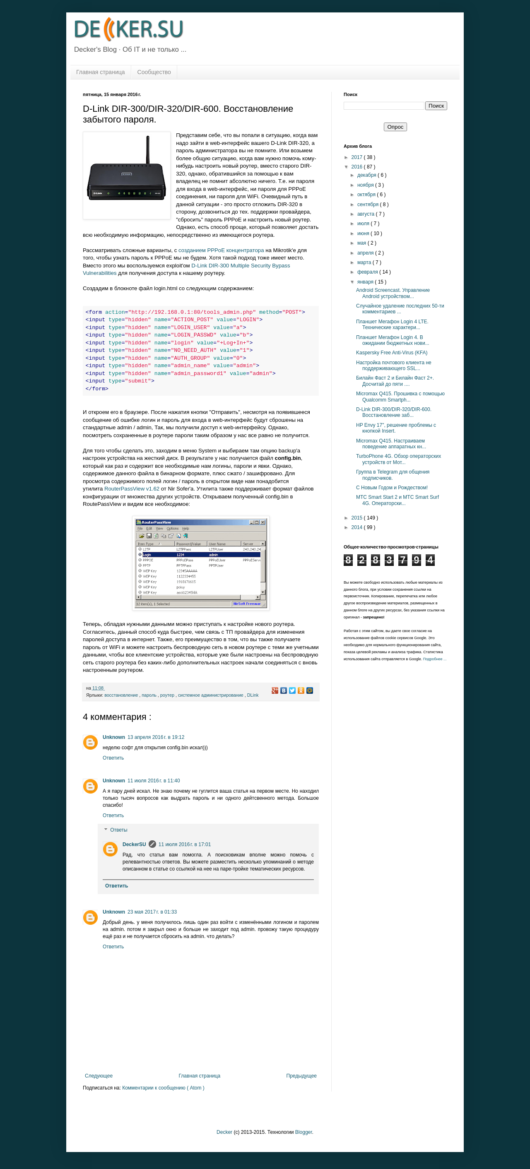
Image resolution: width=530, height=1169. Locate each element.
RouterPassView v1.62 (131, 489)
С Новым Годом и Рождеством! (392, 488)
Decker (224, 1132)
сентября (368, 204)
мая (362, 243)
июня (364, 233)
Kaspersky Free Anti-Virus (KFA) (392, 353)
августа (366, 214)
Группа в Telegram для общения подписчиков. (392, 475)
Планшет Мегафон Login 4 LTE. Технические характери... (392, 324)
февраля (368, 272)
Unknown (114, 737)
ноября (366, 185)
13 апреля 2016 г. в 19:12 (156, 737)
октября (367, 194)
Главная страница (100, 72)
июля (364, 223)
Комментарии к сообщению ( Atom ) (163, 1088)
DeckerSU (134, 844)
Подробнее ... (435, 659)
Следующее (99, 1076)
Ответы (118, 830)
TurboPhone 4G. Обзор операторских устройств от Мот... (398, 459)
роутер (168, 695)
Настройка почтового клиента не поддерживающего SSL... (393, 365)
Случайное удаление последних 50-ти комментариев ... (400, 309)
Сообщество (154, 72)
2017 (358, 157)
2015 (358, 518)
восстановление (121, 695)
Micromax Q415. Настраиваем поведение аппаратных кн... (391, 444)
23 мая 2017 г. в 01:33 (152, 912)
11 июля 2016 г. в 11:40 (154, 781)
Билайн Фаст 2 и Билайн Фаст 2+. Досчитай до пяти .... (395, 381)
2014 (358, 527)
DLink (253, 695)
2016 (358, 167)
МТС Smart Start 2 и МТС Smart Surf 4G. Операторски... (397, 500)
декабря (367, 175)
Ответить (113, 758)
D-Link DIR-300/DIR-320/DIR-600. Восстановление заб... (393, 412)
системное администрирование (211, 695)
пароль (150, 695)
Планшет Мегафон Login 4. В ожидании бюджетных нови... (392, 340)
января (366, 282)
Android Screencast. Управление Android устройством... (393, 293)
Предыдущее (302, 1076)
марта (365, 262)
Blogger (303, 1132)
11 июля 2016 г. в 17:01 (185, 844)
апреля (366, 253)
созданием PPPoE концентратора (221, 250)
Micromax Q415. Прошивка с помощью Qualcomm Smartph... (400, 396)
